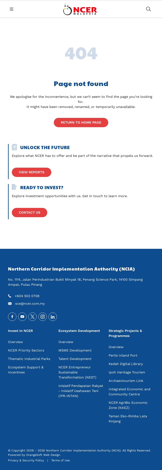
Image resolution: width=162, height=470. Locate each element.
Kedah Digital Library (126, 364)
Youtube (22, 316)
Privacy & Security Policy (26, 460)
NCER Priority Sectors (26, 350)
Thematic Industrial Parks (29, 359)
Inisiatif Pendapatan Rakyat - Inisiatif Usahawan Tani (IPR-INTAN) (80, 391)
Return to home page (81, 122)
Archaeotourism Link (126, 381)
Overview (15, 342)
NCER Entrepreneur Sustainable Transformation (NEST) (77, 372)
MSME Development (75, 350)
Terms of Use (60, 460)
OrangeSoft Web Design (43, 455)
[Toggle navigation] (13, 9)
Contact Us (29, 212)
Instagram (42, 316)
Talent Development (75, 359)
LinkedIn (53, 316)
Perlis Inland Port (123, 355)
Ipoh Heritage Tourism (127, 372)
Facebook (12, 316)
